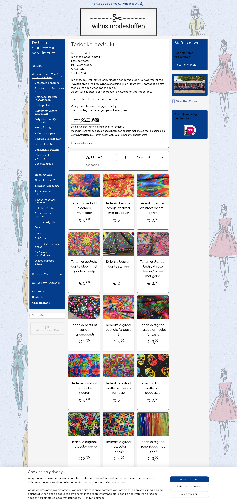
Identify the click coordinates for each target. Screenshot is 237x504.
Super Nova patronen (46, 283)
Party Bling (43, 128)
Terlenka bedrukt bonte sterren (118, 264)
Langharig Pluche (47, 150)
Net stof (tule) (44, 164)
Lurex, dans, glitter (43, 215)
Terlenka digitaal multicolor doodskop (153, 388)
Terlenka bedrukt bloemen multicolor (84, 208)
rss (123, 498)
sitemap (116, 498)
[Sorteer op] (143, 157)
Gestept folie (44, 105)
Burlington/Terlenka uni (49, 90)
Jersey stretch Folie (44, 262)
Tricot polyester (46, 222)
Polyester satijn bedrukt (46, 121)
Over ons (38, 292)
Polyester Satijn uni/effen (46, 112)
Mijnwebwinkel (166, 498)
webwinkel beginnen (136, 498)
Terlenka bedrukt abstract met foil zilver (153, 208)
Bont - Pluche (44, 144)
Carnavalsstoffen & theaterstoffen (47, 76)
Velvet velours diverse (45, 201)
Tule (38, 169)
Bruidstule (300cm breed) (47, 246)
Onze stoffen (47, 274)
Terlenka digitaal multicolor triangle (118, 446)
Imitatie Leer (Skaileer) (44, 193)
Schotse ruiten (45, 208)
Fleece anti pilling (43, 157)
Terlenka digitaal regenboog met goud (153, 446)
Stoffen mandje (186, 64)
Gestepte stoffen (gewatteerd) (46, 98)
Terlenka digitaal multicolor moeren (84, 388)
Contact (37, 297)
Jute (37, 227)
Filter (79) (94, 157)
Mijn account (133, 4)
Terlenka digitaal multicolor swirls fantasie (118, 388)
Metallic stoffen (46, 180)
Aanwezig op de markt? (106, 3)
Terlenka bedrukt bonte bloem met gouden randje (84, 266)
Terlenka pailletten (42, 254)
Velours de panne (46, 133)
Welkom (37, 66)
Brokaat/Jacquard (47, 186)
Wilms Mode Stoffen (184, 101)
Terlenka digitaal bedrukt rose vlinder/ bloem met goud (153, 269)
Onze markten (41, 303)
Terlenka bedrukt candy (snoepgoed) (84, 329)
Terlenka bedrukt (47, 83)
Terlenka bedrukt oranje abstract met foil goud (118, 208)
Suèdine (40, 238)
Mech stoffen (43, 175)
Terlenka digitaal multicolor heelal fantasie (153, 329)
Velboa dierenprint (48, 139)
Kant (38, 233)
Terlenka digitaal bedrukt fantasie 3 (118, 329)
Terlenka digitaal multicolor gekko (84, 444)
